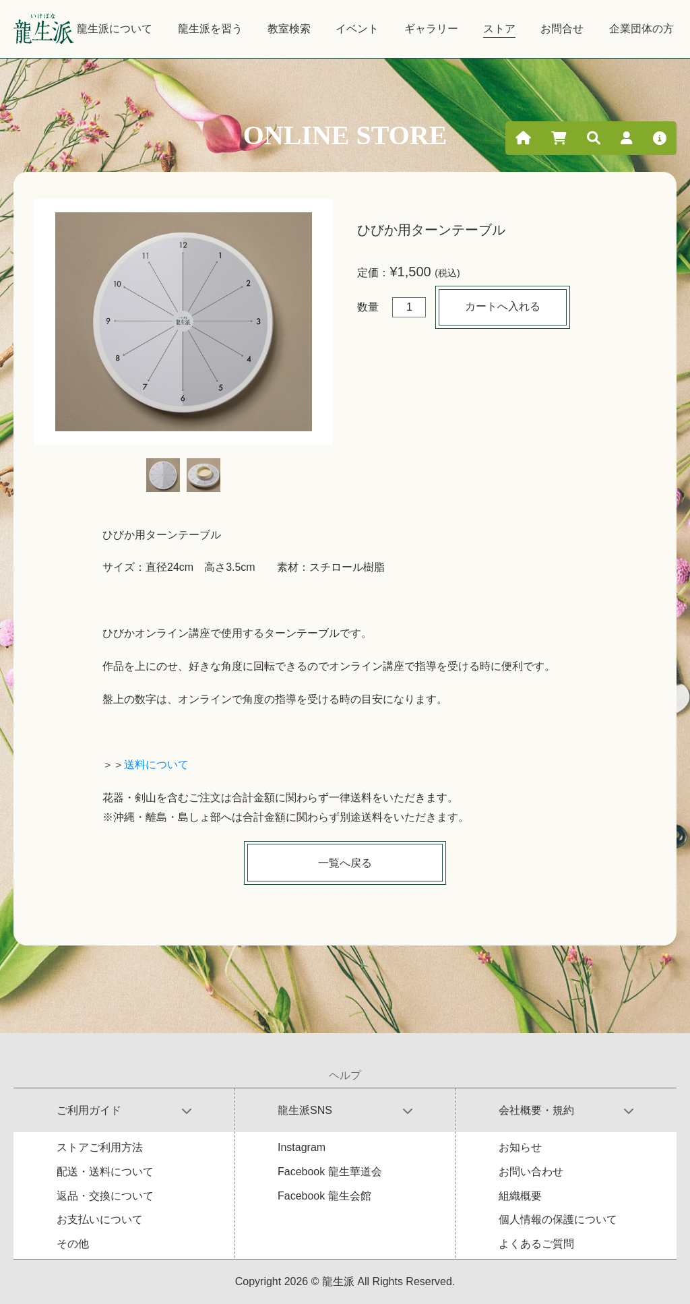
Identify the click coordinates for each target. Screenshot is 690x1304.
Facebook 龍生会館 (324, 1196)
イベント (357, 28)
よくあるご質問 (536, 1243)
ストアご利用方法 (100, 1147)
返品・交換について (105, 1196)
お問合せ (562, 28)
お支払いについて (100, 1219)
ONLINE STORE (345, 135)
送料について (156, 764)
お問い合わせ (531, 1171)
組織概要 (520, 1196)
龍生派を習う (210, 28)
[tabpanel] (183, 321)
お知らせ (520, 1147)
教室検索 (289, 28)
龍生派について (114, 28)
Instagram (301, 1147)
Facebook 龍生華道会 (330, 1171)
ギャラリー (431, 28)
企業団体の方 (641, 28)
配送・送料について (105, 1171)
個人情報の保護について (558, 1219)
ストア (499, 28)
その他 (73, 1243)
